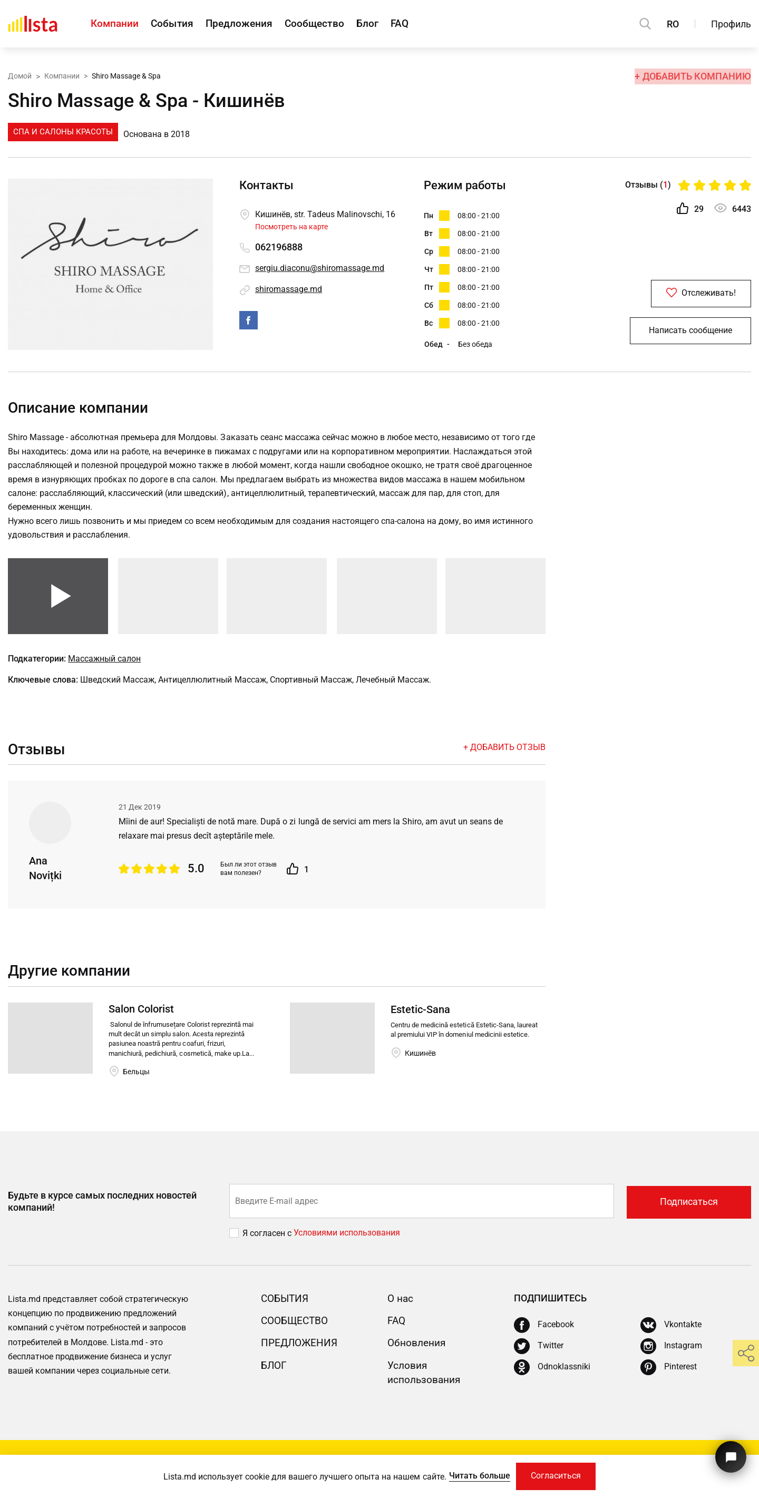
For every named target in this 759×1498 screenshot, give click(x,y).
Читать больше (477, 1475)
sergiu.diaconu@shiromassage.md (319, 269)
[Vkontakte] (671, 1333)
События (178, 23)
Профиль (731, 24)
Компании (115, 23)
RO (673, 24)
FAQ (424, 23)
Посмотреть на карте (291, 226)
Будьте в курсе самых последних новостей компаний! (102, 1209)
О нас (401, 1306)
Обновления (418, 1350)
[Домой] (32, 24)
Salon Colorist (141, 1017)
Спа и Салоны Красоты (63, 132)
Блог (388, 23)
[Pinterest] (668, 1375)
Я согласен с (268, 1241)
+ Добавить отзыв (504, 755)
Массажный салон (104, 666)
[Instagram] (671, 1354)
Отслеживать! (690, 294)
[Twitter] (538, 1354)
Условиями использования (347, 1241)
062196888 (279, 247)
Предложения (250, 23)
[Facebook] (544, 1333)
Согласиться (557, 1476)
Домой (20, 75)
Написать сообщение (690, 334)
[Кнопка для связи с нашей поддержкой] (730, 1454)
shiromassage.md (288, 290)
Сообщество (330, 23)
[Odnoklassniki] (552, 1375)
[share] (746, 1353)
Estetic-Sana (420, 1017)
